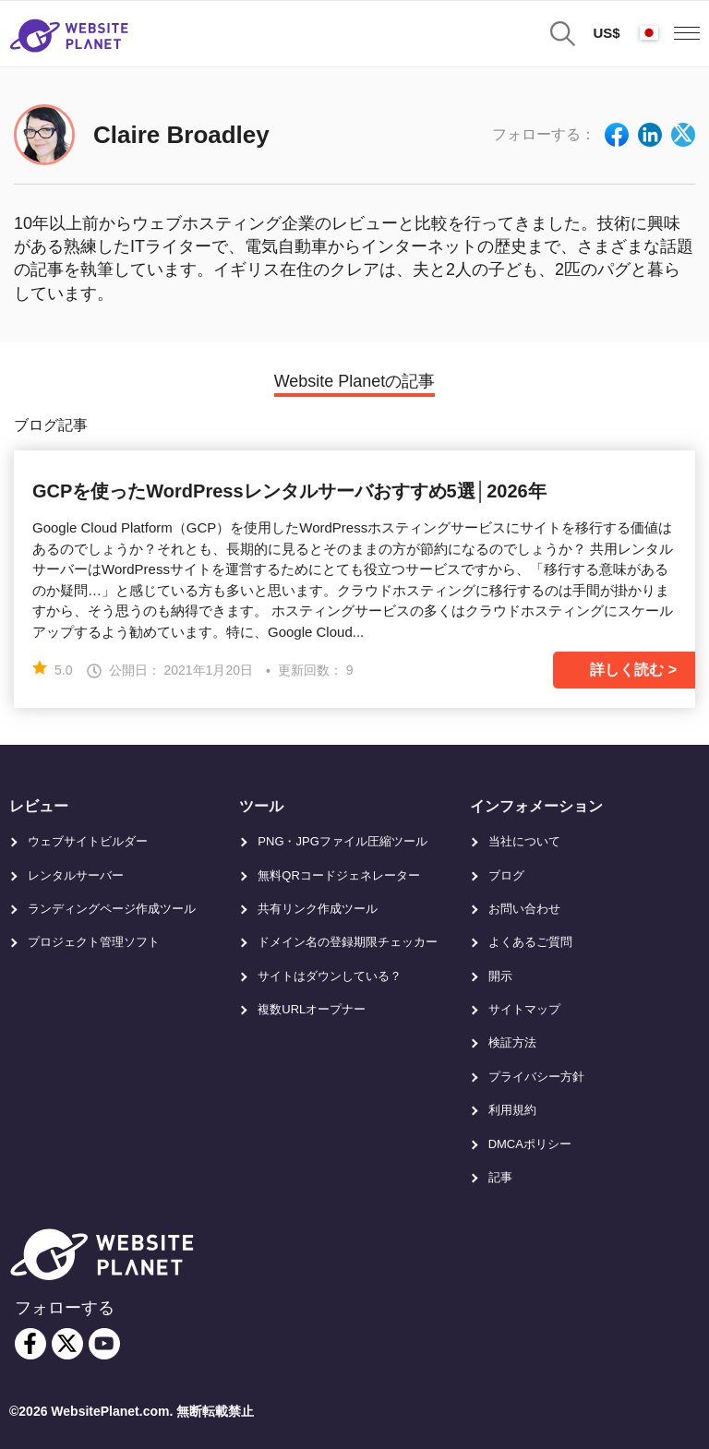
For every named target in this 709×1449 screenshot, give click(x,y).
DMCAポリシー (529, 1144)
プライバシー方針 (536, 1077)
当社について (524, 841)
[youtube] (104, 1343)
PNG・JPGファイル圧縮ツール (342, 841)
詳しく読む (627, 669)
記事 (500, 1177)
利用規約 (512, 1110)
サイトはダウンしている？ (330, 976)
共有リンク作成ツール (318, 909)
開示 (500, 976)
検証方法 (512, 1042)
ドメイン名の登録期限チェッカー (348, 942)
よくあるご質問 (530, 942)
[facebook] (30, 1343)
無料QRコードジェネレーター (339, 875)
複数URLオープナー (312, 1009)
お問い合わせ (524, 909)
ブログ (506, 875)
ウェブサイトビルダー (88, 841)
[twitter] (67, 1343)
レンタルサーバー (76, 875)
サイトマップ (524, 1009)
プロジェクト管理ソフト (94, 942)
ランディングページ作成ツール (112, 909)
